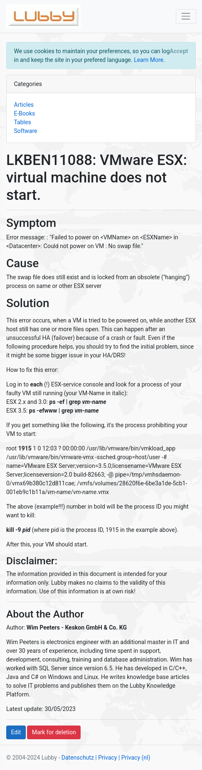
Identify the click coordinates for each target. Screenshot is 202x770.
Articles (24, 104)
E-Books (24, 113)
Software (25, 131)
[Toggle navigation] (186, 16)
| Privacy (106, 757)
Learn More (148, 60)
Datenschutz (78, 757)
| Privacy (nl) (134, 757)
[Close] (179, 51)
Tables (22, 122)
